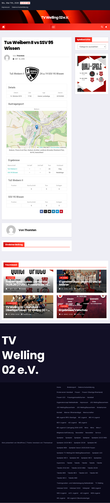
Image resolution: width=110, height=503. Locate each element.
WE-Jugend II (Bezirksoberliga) (78, 498)
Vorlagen (59, 185)
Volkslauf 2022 (75, 488)
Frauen (77, 392)
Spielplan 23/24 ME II (64, 443)
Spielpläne (97, 458)
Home (59, 387)
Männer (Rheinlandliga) (72, 412)
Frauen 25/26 (11, 303)
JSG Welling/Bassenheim (99, 402)
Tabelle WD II (61, 478)
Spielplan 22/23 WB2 (99, 438)
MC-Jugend (82, 417)
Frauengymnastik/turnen (76, 397)
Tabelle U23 (83, 473)
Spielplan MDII (62, 448)
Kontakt (59, 412)
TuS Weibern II (12, 169)
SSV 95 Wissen (13, 172)
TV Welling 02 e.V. (55, 17)
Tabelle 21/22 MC (63, 468)
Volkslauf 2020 (62, 488)
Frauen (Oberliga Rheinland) (92, 392)
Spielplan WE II (86, 458)
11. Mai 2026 (13, 289)
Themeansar (48, 443)
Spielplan (60, 438)
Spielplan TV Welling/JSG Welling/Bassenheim (73, 453)
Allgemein (10, 278)
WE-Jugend (61, 498)
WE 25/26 (63, 278)
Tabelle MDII (61, 473)
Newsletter (79, 433)
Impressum (6, 7)
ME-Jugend (83, 422)
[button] (102, 27)
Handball (90, 397)
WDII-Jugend (95, 493)
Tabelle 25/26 (93, 468)
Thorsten (20, 56)
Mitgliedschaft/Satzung (65, 433)
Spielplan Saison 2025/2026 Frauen (82, 448)
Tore (46, 185)
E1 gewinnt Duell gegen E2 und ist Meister (80, 283)
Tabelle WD (94, 473)
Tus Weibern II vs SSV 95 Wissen (28, 45)
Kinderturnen (101, 407)
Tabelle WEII (72, 478)
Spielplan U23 (97, 453)
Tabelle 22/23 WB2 (78, 468)
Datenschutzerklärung (20, 7)
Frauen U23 (61, 397)
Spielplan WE (74, 458)
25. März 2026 (67, 314)
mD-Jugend (72, 422)
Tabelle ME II (72, 473)
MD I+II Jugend (94, 417)
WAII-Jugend (96, 488)
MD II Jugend (61, 422)
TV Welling (99, 483)
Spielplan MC (92, 443)
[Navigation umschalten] (53, 27)
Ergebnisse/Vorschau (73, 310)
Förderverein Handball (65, 392)
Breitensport (71, 387)
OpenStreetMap (54, 147)
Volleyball (86, 488)
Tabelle (69, 463)
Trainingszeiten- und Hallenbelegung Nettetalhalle (75, 483)
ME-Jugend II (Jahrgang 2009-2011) (69, 428)
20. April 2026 (67, 289)
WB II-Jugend (61, 493)
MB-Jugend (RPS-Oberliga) (66, 417)
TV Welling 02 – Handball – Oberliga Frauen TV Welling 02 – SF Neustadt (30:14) (28, 310)
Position (14, 185)
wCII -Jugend (73, 493)
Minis (86, 428)
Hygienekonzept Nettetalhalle (67, 402)
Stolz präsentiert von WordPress (14, 443)
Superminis (61, 463)
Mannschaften (88, 412)
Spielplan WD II (62, 458)
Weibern (36, 109)
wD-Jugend (84, 493)
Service (98, 433)
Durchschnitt (31, 185)
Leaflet (40, 147)
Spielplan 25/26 (79, 443)
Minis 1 (98, 428)
